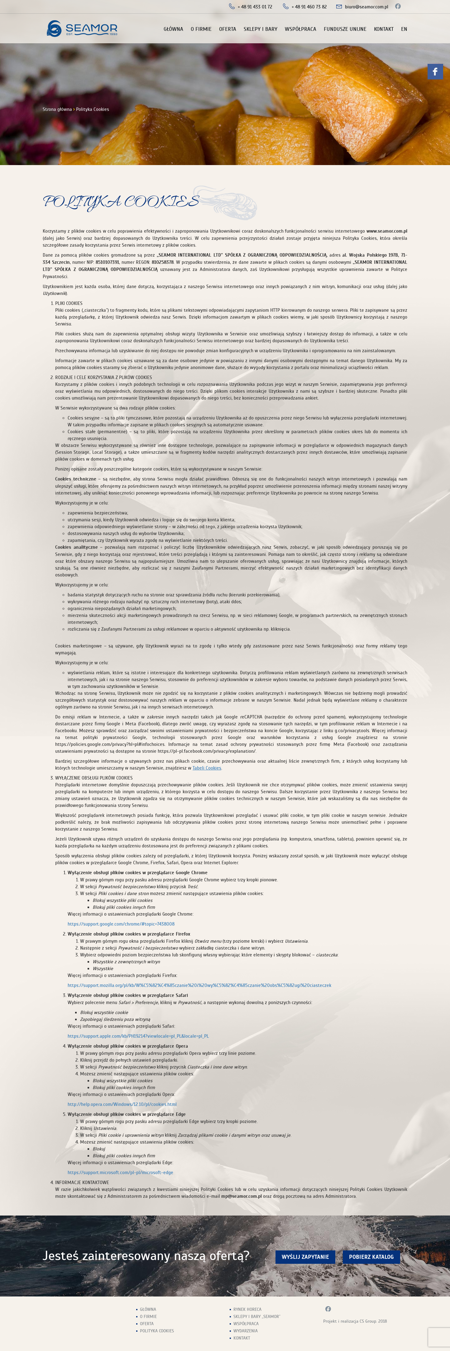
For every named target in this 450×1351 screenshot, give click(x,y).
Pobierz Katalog (371, 1257)
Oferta (227, 29)
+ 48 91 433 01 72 (255, 7)
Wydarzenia (245, 1331)
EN (404, 29)
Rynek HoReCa (247, 1309)
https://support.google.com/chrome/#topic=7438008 (121, 924)
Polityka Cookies (157, 1331)
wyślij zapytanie (305, 1257)
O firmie (201, 29)
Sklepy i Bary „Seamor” (256, 1316)
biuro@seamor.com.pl (366, 7)
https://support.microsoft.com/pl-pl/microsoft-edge (120, 1172)
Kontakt (384, 29)
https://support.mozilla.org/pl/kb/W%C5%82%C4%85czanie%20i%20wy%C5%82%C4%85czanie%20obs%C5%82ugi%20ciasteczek (199, 985)
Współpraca (300, 29)
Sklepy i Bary (260, 29)
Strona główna (57, 109)
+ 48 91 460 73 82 (309, 7)
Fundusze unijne (345, 29)
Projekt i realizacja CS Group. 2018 (355, 1321)
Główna (173, 29)
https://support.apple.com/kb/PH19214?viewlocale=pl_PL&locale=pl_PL (138, 1036)
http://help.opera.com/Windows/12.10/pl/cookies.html (122, 1104)
